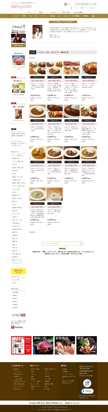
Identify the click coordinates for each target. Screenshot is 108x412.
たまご (33, 374)
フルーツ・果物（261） (18, 161)
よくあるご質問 (18, 379)
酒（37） (14, 192)
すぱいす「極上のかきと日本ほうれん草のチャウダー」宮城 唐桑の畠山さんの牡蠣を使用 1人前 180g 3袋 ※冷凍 (37, 213)
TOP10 (53, 12)
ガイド (84, 8)
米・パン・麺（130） (17, 155)
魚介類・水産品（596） (18, 167)
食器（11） (15, 210)
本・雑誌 (47, 389)
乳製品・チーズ (35, 386)
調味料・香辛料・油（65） (19, 183)
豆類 (32, 389)
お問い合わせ (17, 389)
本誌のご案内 (66, 12)
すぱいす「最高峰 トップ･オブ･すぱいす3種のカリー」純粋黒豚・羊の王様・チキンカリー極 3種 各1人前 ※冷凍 (55, 87)
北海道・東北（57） (17, 229)
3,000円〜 (14, 295)
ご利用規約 (65, 371)
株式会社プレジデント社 (72, 403)
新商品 (41, 12)
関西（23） (15, 241)
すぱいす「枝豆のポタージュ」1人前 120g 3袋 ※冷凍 (54, 211)
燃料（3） (14, 201)
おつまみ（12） (16, 226)
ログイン (74, 8)
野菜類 (33, 379)
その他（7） (15, 217)
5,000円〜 (14, 298)
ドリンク (47, 374)
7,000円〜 (14, 301)
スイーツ (43, 16)
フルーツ (16, 16)
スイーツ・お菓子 (35, 381)
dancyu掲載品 (78, 12)
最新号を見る (18, 45)
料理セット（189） (17, 198)
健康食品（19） (16, 195)
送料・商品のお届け (19, 384)
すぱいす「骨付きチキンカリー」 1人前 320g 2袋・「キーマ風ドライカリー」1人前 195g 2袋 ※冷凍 (55, 130)
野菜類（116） (16, 158)
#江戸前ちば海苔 (65, 253)
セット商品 (48, 379)
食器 (46, 386)
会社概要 (64, 369)
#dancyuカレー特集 (76, 253)
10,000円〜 (15, 304)
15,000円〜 (15, 307)
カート (93, 8)
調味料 (86, 16)
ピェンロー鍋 (15, 279)
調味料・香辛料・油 (50, 369)
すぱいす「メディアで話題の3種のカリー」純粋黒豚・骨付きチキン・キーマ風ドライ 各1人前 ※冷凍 (89, 130)
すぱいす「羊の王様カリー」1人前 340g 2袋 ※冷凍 (37, 128)
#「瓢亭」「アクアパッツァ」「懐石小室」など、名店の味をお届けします (60, 251)
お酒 (46, 371)
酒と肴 (53, 16)
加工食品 (47, 376)
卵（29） (14, 173)
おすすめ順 (40, 52)
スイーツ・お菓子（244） (18, 186)
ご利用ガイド (17, 376)
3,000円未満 (15, 292)
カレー (67, 16)
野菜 (24, 16)
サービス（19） (16, 213)
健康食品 (47, 381)
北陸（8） (14, 244)
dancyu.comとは (18, 374)
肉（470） (15, 164)
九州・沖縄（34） (16, 253)
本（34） (14, 204)
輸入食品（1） (16, 257)
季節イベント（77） (17, 260)
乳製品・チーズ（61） (17, 176)
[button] (87, 391)
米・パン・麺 (34, 384)
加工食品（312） (16, 180)
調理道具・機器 (49, 384)
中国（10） (15, 247)
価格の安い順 (55, 52)
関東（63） (15, 232)
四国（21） (15, 250)
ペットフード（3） (17, 263)
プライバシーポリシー (68, 374)
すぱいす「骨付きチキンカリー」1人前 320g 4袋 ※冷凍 (71, 128)
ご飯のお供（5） (16, 223)
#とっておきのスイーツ (88, 251)
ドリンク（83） (16, 189)
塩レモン (14, 283)
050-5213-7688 (83, 373)
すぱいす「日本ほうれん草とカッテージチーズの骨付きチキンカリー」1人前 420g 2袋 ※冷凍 (89, 172)
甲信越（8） (15, 235)
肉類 (32, 371)
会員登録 (16, 369)
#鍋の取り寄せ (36, 251)
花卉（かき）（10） (17, 220)
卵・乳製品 (76, 16)
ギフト (29, 12)
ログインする (17, 371)
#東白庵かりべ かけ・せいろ (52, 253)
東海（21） (15, 238)
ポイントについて (18, 386)
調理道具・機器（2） (17, 207)
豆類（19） (15, 170)
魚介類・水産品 (35, 369)
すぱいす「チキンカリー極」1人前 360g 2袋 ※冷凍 (37, 170)
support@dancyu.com (86, 371)
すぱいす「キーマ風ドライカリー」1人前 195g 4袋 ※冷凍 (88, 85)
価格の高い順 (64, 52)
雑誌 (93, 16)
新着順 (47, 52)
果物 (32, 376)
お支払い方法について (20, 381)
